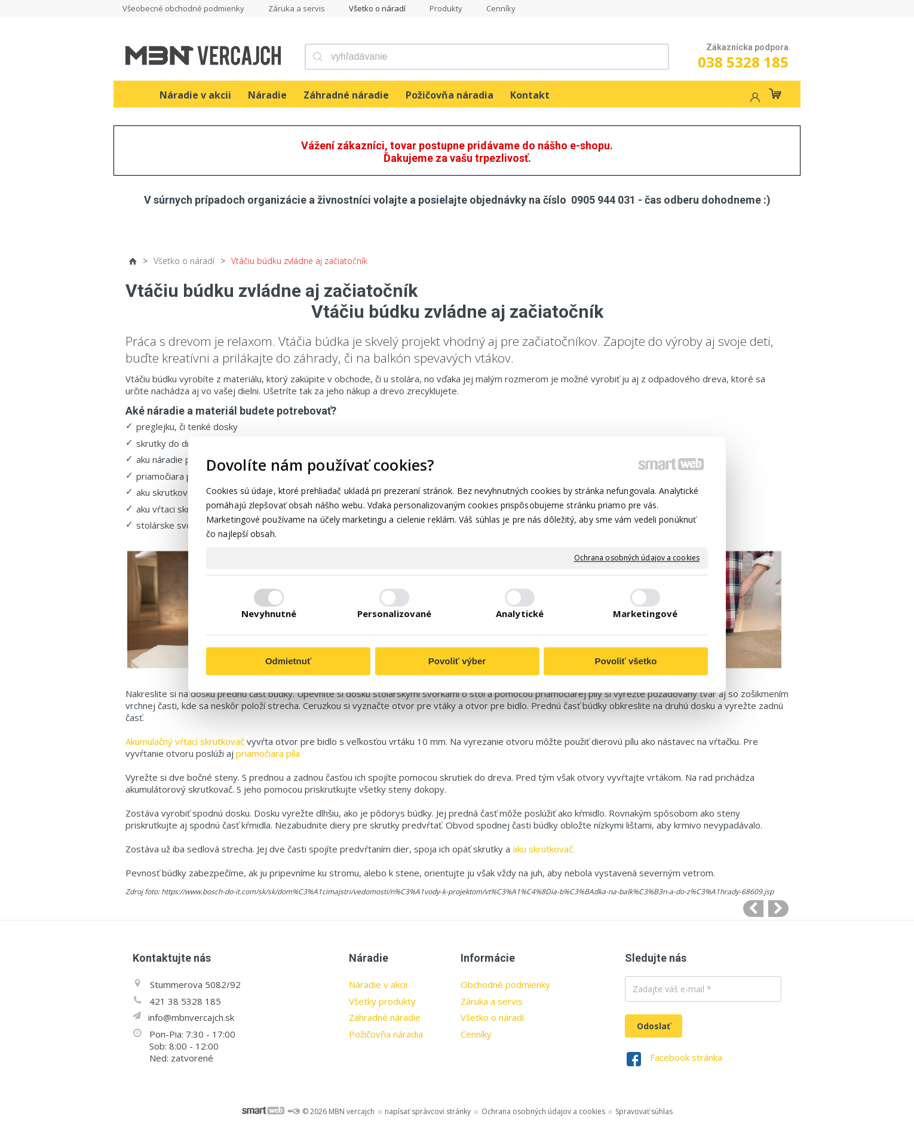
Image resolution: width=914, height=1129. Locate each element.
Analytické (520, 614)
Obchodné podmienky (505, 984)
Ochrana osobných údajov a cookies (637, 558)
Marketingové (645, 614)
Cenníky (476, 1034)
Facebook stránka (686, 1057)
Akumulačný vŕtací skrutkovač (184, 741)
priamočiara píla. (269, 753)
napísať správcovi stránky (428, 1111)
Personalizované (394, 614)
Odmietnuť (288, 661)
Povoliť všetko (626, 661)
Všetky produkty (382, 1001)
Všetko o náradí (492, 1017)
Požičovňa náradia (386, 1034)
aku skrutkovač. (544, 849)
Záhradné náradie (385, 1017)
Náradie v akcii (378, 984)
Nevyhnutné (269, 614)
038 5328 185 (743, 62)
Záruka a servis (492, 1001)
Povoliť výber (457, 661)
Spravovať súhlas (644, 1111)
